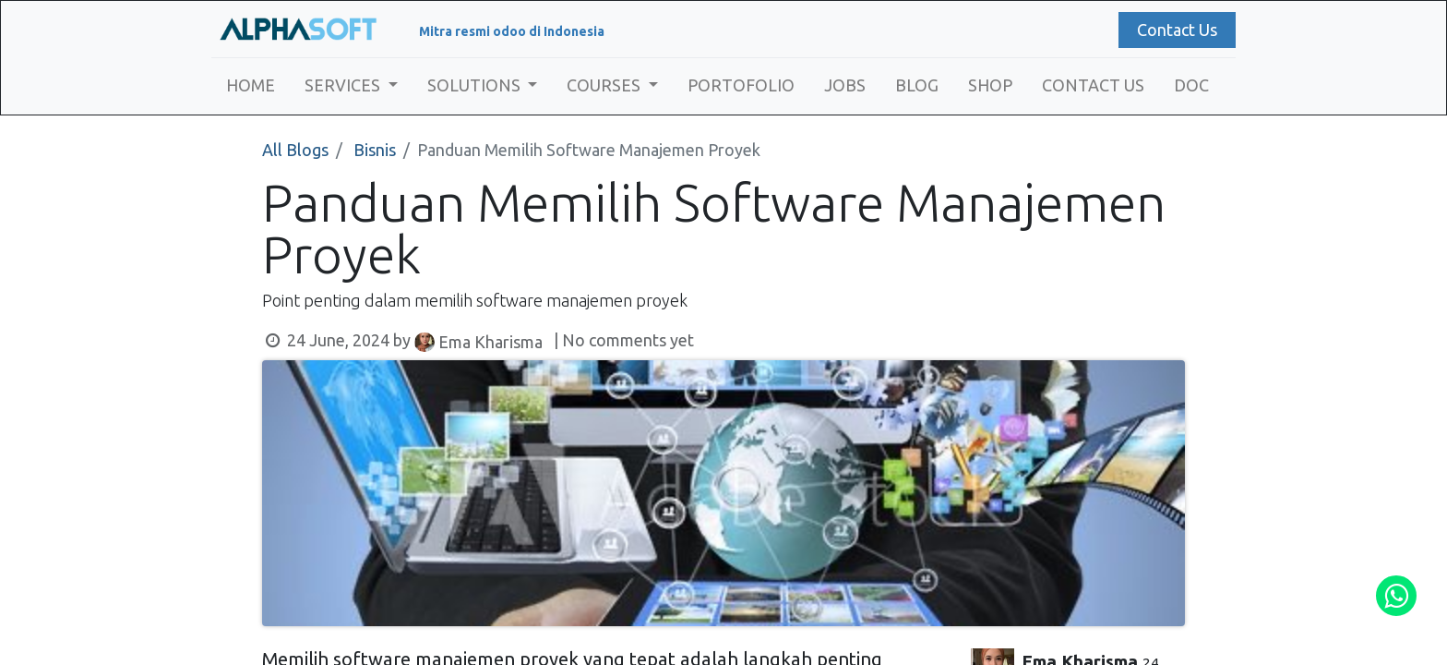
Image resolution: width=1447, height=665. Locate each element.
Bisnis (374, 149)
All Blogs (295, 149)
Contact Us (1177, 29)
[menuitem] (250, 85)
